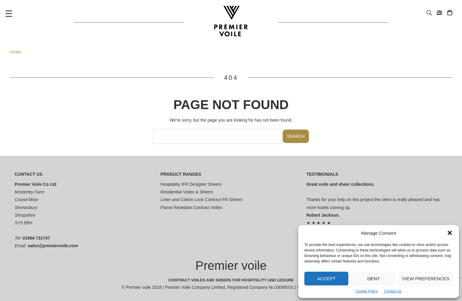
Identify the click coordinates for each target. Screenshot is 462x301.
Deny (373, 278)
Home (15, 52)
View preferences (425, 278)
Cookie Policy (367, 291)
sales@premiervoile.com (53, 245)
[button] (450, 233)
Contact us (393, 291)
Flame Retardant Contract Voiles (191, 207)
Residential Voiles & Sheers (186, 191)
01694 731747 (36, 238)
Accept (326, 278)
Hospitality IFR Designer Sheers (190, 184)
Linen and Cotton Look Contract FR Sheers (201, 199)
